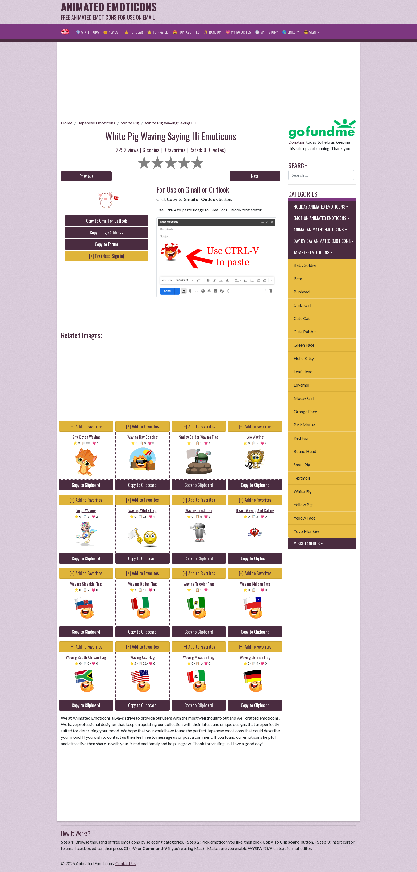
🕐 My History (266, 32)
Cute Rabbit (305, 331)
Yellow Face (304, 517)
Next (254, 176)
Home (66, 122)
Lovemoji (302, 384)
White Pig (130, 122)
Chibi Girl (302, 305)
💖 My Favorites (238, 32)
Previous (86, 176)
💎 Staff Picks (87, 32)
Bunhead (302, 291)
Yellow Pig (303, 504)
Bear (298, 278)
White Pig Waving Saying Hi (170, 122)
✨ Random (212, 32)
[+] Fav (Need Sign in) (106, 256)
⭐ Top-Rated (157, 32)
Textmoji (302, 477)
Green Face (304, 344)
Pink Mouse (304, 424)
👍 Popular (133, 32)
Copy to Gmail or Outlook (106, 221)
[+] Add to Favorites (86, 426)
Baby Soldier (305, 265)
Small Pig (302, 464)
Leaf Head (303, 371)
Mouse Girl (304, 398)
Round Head (305, 451)
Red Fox (301, 438)
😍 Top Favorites (186, 32)
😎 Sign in (311, 32)
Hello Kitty (304, 358)
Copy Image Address (106, 232)
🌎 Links (289, 32)
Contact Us (125, 863)
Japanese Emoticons (96, 122)
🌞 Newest (111, 32)
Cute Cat (302, 318)
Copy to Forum (106, 244)
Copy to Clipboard (86, 485)
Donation (296, 141)
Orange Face (305, 411)
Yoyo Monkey (306, 531)
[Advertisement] (259, 12)
